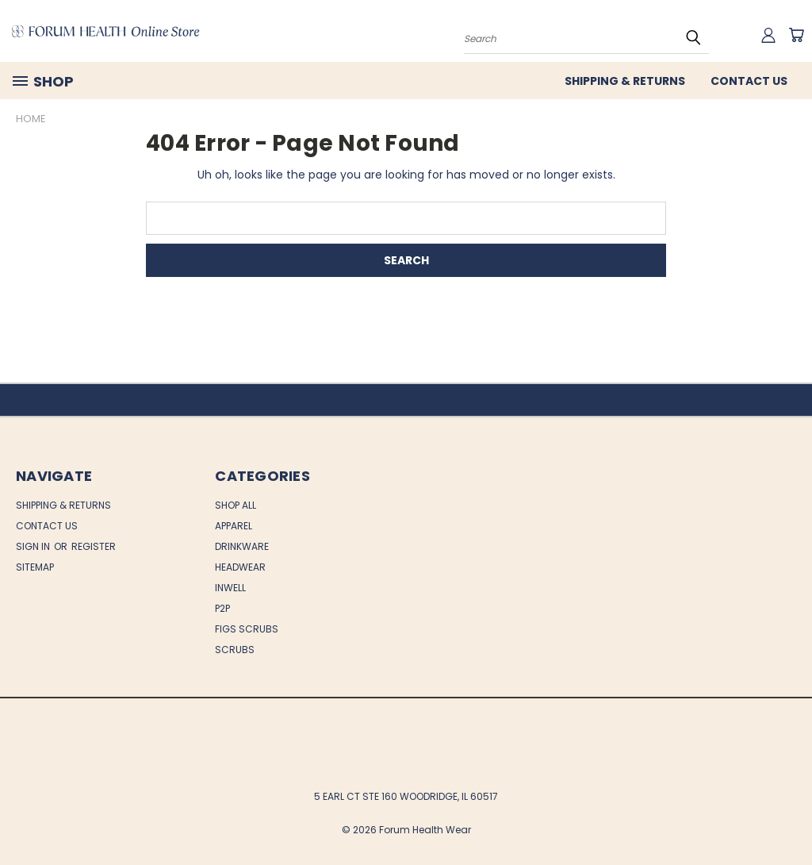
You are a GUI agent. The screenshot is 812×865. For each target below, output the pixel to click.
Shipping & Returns (625, 81)
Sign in (34, 546)
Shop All (235, 505)
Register (93, 546)
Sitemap (35, 567)
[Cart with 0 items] (796, 35)
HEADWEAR (240, 567)
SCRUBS (235, 649)
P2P (222, 608)
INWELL (230, 587)
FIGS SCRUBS (246, 629)
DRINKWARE (242, 546)
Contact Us (748, 81)
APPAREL (233, 525)
